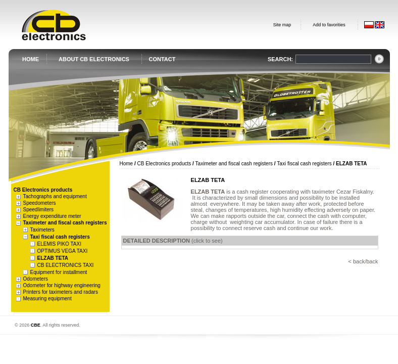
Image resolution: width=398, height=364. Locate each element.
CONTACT (162, 59)
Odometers (35, 279)
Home (126, 163)
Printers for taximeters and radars (60, 292)
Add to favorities (329, 24)
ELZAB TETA (52, 258)
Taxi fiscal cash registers (60, 237)
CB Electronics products (164, 163)
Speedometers (39, 203)
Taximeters (42, 230)
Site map (282, 24)
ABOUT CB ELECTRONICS (94, 59)
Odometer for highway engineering (62, 285)
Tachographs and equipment (55, 196)
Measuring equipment (47, 298)
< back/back (363, 261)
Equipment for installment (58, 272)
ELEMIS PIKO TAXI (59, 244)
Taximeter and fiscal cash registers (65, 222)
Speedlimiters (38, 209)
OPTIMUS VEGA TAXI (62, 251)
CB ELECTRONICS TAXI (65, 265)
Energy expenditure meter (52, 216)
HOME (30, 59)
